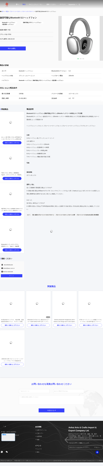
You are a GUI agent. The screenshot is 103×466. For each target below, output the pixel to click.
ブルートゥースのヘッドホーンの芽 (65, 215)
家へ (17, 4)
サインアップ (97, 447)
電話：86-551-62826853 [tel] (8, 432)
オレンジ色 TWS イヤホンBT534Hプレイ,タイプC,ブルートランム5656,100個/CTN (11, 139)
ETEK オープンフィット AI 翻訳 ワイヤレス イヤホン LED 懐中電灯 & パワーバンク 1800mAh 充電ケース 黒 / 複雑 (90, 320)
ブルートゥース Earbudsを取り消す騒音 (88, 215)
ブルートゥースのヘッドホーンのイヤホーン (22, 11)
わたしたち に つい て (35, 5)
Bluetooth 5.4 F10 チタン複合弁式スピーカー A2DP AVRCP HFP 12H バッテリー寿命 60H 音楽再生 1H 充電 (38, 320)
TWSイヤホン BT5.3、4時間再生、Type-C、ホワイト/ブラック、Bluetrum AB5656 (11, 174)
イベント (63, 4)
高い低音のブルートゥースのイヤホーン (43, 215)
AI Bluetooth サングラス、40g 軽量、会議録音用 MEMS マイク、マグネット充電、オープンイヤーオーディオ (12, 320)
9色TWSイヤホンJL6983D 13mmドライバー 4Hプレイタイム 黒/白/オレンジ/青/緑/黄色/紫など (12, 210)
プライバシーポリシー (6, 460)
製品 (24, 4)
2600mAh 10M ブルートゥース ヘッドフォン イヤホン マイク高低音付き (12, 359)
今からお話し (13, 48)
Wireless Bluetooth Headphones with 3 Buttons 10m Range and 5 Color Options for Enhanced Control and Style (64, 320)
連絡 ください (51, 4)
